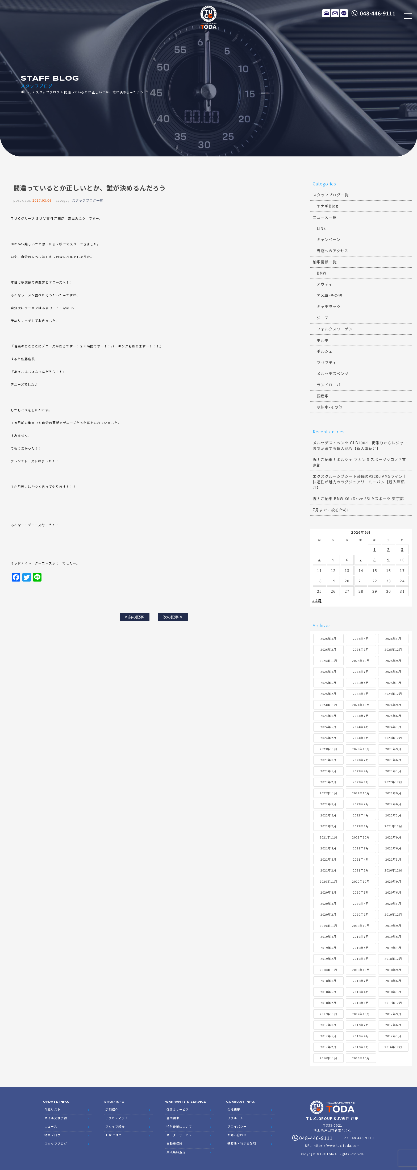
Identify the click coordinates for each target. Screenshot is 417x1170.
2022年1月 (361, 826)
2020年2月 (328, 914)
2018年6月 (393, 980)
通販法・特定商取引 (241, 1143)
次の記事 (172, 617)
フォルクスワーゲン (335, 328)
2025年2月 (328, 693)
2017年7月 (361, 1025)
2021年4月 (361, 859)
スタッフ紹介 (115, 1126)
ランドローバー (331, 384)
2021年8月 (328, 848)
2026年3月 (393, 638)
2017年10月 (361, 1014)
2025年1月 (361, 693)
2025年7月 (361, 671)
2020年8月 (328, 892)
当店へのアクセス (332, 250)
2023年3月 (393, 771)
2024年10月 (361, 705)
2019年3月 (393, 947)
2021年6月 (393, 848)
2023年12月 (393, 738)
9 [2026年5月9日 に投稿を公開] (388, 559)
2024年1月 (361, 738)
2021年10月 (361, 837)
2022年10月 (361, 793)
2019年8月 (328, 936)
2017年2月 (328, 1047)
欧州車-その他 (330, 407)
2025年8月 (328, 671)
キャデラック (329, 306)
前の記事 (134, 617)
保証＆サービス (177, 1109)
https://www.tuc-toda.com (337, 1145)
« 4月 (317, 600)
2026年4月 (361, 638)
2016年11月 (328, 1058)
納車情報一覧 (325, 261)
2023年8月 (328, 760)
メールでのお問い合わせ (335, 13)
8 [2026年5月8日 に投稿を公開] (374, 559)
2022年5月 (328, 815)
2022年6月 (393, 804)
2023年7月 (361, 760)
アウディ (324, 284)
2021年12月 (393, 826)
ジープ (322, 317)
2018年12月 (393, 958)
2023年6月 (393, 760)
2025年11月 (328, 660)
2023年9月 (393, 749)
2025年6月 (393, 671)
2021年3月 (393, 859)
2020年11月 (328, 881)
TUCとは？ (114, 1135)
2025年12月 (393, 649)
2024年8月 (328, 715)
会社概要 (233, 1109)
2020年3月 (393, 903)
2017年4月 (361, 1036)
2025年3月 (393, 683)
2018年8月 (328, 980)
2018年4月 (361, 992)
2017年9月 (393, 1014)
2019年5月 (328, 947)
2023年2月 (328, 782)
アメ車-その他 (329, 295)
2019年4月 (361, 947)
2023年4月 (361, 771)
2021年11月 (328, 837)
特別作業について (179, 1126)
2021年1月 (361, 870)
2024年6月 (393, 715)
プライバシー (237, 1126)
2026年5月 (328, 638)
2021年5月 (328, 859)
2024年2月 (328, 738)
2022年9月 (393, 793)
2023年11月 (328, 749)
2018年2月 (328, 1003)
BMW (321, 273)
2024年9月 (393, 705)
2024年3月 (393, 727)
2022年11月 (328, 793)
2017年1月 (361, 1047)
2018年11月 (328, 970)
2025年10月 (361, 660)
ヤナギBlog (327, 206)
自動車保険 (174, 1143)
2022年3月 (393, 815)
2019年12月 (393, 914)
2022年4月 (361, 815)
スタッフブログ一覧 (87, 200)
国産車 (323, 396)
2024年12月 (393, 693)
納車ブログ (52, 1135)
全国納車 (172, 1118)
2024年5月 (328, 727)
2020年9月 (393, 881)
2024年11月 (328, 705)
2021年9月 (393, 837)
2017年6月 (393, 1025)
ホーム (26, 92)
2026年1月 (361, 649)
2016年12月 (393, 1047)
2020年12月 (393, 870)
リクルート (235, 1118)
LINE (344, 13)
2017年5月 (328, 1036)
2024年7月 (361, 715)
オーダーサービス (179, 1135)
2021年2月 (328, 870)
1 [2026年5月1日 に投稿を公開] (374, 549)
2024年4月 (361, 727)
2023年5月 (328, 771)
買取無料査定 (176, 1152)
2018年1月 (361, 1003)
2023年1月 (361, 782)
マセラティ (326, 362)
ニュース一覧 (324, 217)
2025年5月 (328, 683)
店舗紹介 (112, 1109)
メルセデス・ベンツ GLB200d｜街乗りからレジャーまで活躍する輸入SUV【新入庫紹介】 (360, 445)
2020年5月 (328, 903)
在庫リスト (326, 13)
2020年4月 (361, 903)
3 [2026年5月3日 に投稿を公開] (402, 549)
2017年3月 (393, 1036)
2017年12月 (393, 1003)
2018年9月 (393, 970)
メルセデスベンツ (332, 373)
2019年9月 (393, 925)
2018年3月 (393, 992)
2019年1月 (361, 958)
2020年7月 (361, 892)
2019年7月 (361, 936)
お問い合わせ (237, 1135)
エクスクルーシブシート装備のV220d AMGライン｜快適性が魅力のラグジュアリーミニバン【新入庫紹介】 (360, 482)
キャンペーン (328, 239)
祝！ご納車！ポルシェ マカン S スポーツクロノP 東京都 (359, 462)
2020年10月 (361, 881)
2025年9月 (393, 660)
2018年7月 (361, 980)
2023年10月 (361, 749)
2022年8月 (328, 804)
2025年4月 (361, 683)
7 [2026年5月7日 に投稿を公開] (361, 559)
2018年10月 (361, 970)
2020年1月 (361, 914)
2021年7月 (361, 848)
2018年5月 (328, 992)
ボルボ (323, 340)
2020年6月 (393, 892)
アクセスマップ (117, 1118)
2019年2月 (328, 958)
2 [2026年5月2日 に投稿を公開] (388, 549)
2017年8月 (328, 1025)
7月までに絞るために (332, 509)
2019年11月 (328, 925)
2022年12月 (393, 782)
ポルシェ (325, 351)
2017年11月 (328, 1014)
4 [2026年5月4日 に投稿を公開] (319, 559)
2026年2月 (328, 649)
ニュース (50, 1126)
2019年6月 (393, 936)
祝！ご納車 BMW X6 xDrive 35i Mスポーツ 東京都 (358, 498)
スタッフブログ (48, 92)
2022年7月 (361, 804)
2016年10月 (361, 1058)
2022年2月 (328, 826)
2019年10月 (361, 925)
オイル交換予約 (55, 1118)
